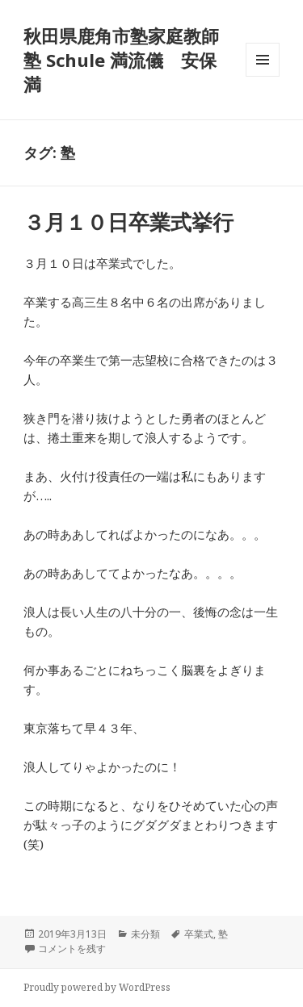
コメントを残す (72, 948)
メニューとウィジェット (262, 76)
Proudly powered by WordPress (96, 987)
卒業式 (198, 934)
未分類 (145, 934)
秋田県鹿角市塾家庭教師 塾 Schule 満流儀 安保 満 (130, 59)
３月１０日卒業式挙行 (128, 221)
